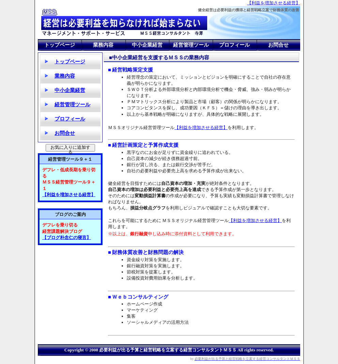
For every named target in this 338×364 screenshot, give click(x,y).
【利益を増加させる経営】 (273, 2)
